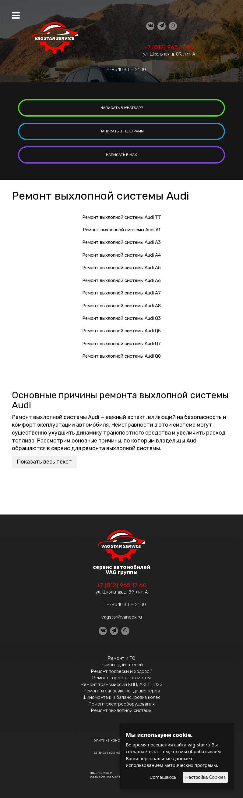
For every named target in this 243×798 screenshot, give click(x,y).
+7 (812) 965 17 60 (169, 47)
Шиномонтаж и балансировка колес (121, 697)
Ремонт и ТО (121, 658)
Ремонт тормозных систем (121, 678)
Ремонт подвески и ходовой (121, 671)
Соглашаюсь (163, 777)
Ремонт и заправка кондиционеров (121, 691)
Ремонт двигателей (121, 664)
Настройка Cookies (205, 777)
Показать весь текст (44, 461)
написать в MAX (121, 155)
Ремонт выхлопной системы (121, 710)
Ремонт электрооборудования (122, 704)
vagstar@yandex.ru (121, 617)
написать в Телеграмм (122, 131)
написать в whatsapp (121, 108)
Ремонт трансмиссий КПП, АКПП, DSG (122, 684)
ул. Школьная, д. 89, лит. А (169, 54)
